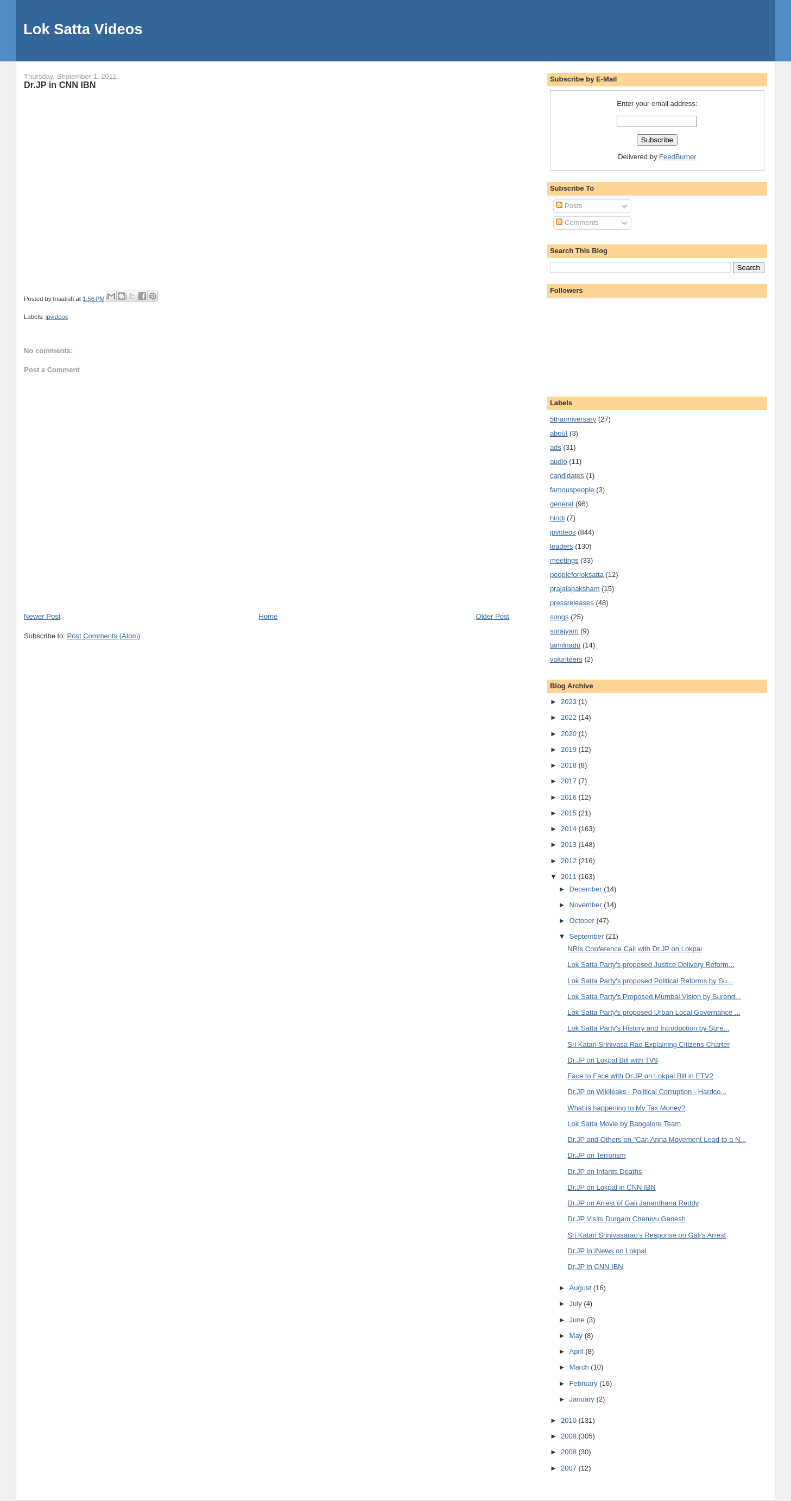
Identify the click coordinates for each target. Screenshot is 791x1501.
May (577, 1336)
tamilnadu (565, 645)
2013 (570, 844)
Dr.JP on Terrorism (596, 1155)
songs (559, 617)
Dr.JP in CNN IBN (60, 85)
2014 (570, 829)
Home (268, 616)
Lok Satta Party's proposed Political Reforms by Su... (650, 981)
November (586, 905)
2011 (570, 876)
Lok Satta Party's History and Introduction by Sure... (648, 1028)
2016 (570, 797)
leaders (561, 546)
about (559, 433)
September (587, 936)
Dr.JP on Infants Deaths (604, 1171)
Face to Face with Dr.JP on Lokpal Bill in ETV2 (640, 1076)
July (576, 1303)
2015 (570, 813)
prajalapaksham (575, 589)
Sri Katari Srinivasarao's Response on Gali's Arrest (646, 1235)
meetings (564, 560)
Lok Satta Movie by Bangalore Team (624, 1124)
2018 (570, 765)
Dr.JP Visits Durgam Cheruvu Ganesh (626, 1219)
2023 (570, 702)
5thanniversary (573, 419)
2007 (570, 1468)
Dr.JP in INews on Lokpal (606, 1251)
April (577, 1351)
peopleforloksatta (577, 574)
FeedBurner (678, 157)
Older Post (492, 616)
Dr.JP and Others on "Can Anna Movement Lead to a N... (656, 1139)
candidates (567, 476)
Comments (577, 222)
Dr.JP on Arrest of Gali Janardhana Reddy (633, 1203)
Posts (569, 206)
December (586, 889)
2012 (570, 861)
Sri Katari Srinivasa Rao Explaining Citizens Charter (648, 1044)
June (578, 1320)
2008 (570, 1452)
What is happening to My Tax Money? (626, 1108)
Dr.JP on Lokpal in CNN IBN (611, 1187)
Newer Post (42, 616)
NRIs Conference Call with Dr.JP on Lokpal (634, 949)
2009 (570, 1436)
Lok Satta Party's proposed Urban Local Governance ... (653, 1012)
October (583, 920)
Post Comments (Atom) (104, 636)
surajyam (564, 631)
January (583, 1399)
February (584, 1383)
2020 (570, 734)
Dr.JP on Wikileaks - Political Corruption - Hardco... (646, 1092)
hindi (557, 518)
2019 (570, 749)
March (580, 1367)
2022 (570, 717)
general (561, 504)
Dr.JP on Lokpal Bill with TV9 (612, 1060)
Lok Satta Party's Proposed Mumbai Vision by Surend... (654, 997)
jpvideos (57, 316)
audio (558, 461)
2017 (570, 781)
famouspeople (572, 490)
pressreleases (572, 603)
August (581, 1288)
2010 (570, 1420)
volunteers (566, 659)
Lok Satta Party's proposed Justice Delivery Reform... (650, 964)
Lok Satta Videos (82, 29)
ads (555, 447)
